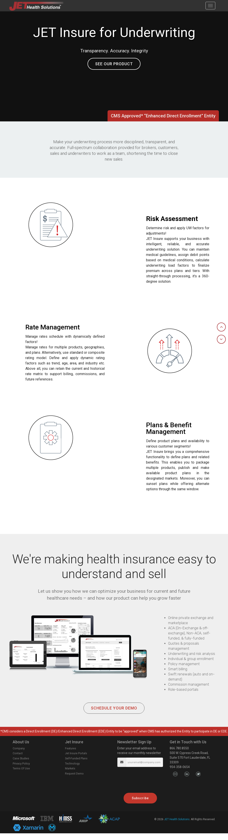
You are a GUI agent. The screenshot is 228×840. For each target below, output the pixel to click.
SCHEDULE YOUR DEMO (114, 714)
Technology (72, 770)
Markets (70, 775)
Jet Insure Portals (76, 760)
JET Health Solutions (176, 826)
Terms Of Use (21, 775)
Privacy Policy (21, 770)
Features (70, 755)
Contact (18, 760)
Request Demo (74, 780)
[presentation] (140, 782)
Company (19, 755)
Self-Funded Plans (76, 765)
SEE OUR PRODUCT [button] (114, 63)
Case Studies (21, 765)
